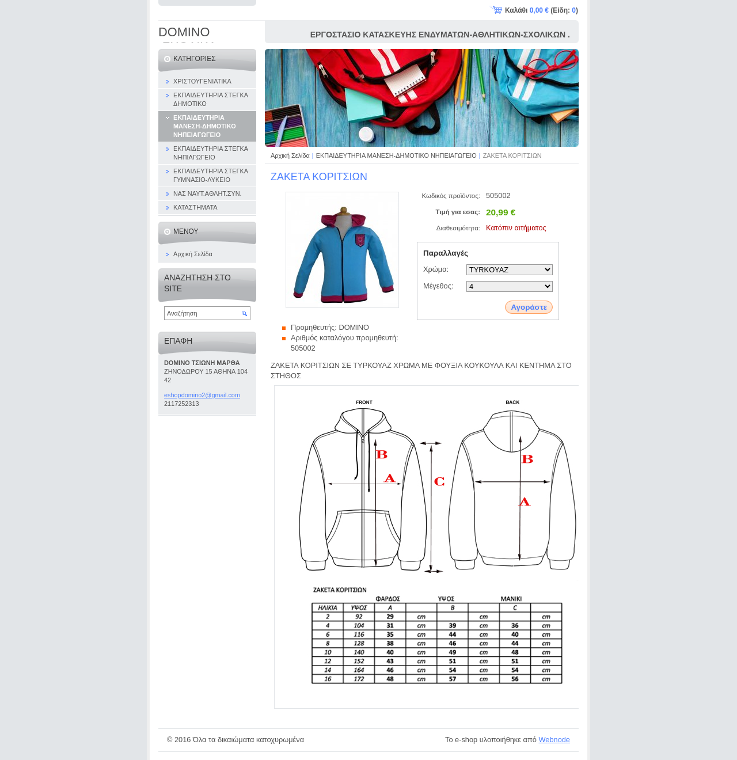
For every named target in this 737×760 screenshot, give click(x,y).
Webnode (554, 739)
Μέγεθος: (438, 286)
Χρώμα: (436, 269)
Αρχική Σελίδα (290, 155)
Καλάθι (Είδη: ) (541, 10)
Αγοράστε (529, 307)
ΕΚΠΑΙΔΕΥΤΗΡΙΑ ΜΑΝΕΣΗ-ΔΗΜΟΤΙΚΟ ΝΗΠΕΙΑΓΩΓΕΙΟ (396, 155)
